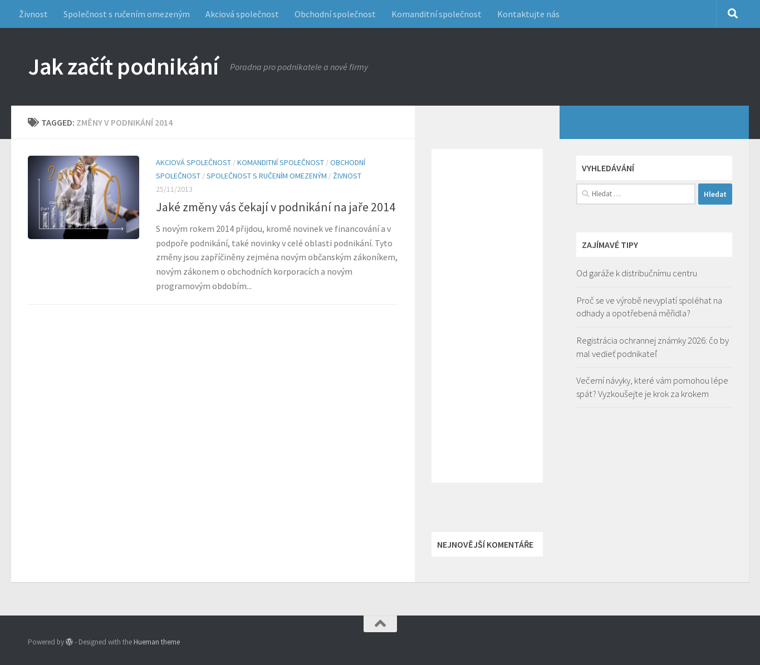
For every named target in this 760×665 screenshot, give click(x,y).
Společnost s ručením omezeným (126, 13)
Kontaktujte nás (528, 13)
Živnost (33, 13)
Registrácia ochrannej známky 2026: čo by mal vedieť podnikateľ (652, 347)
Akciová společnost (242, 13)
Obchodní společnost (335, 13)
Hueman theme (157, 642)
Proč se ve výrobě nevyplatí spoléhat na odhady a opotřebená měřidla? (649, 307)
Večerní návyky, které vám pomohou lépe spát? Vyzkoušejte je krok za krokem (652, 387)
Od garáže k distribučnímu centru (636, 273)
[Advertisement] (487, 316)
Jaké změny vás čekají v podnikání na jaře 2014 (275, 207)
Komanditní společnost (436, 13)
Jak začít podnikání (123, 66)
